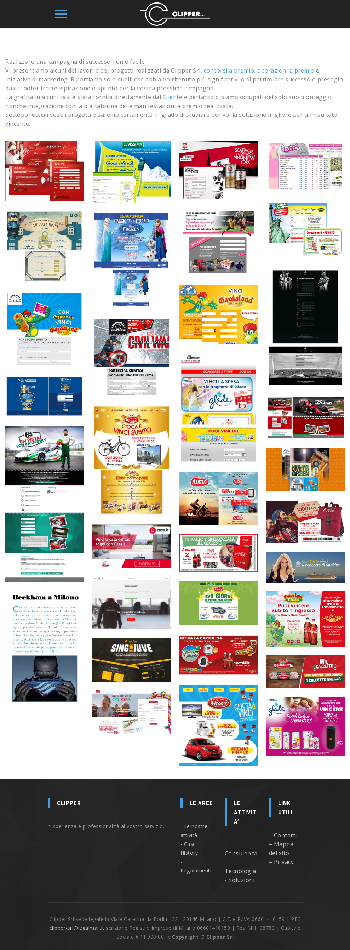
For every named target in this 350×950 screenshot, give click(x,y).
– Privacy (281, 862)
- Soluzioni (240, 880)
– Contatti (283, 835)
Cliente (173, 97)
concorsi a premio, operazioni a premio (259, 70)
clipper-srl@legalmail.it (77, 928)
